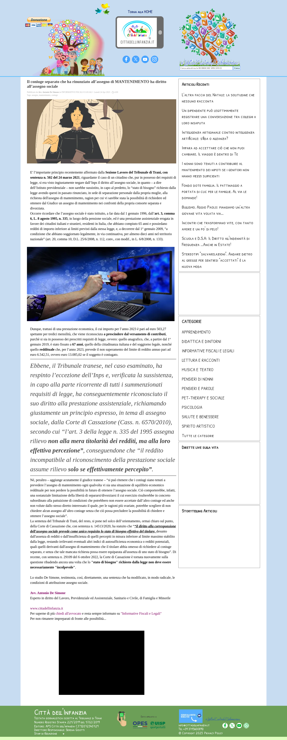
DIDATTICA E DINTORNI (201, 341)
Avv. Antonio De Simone (47, 593)
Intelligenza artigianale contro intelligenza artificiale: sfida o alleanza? (218, 135)
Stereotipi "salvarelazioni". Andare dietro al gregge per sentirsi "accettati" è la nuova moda (217, 260)
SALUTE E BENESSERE (200, 417)
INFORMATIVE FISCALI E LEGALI (208, 351)
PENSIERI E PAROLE (198, 388)
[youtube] (145, 59)
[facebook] (126, 59)
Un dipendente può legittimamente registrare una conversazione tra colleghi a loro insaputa (219, 116)
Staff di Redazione (45, 733)
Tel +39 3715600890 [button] (191, 729)
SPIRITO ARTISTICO (198, 426)
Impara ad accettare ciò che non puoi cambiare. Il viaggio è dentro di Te (213, 151)
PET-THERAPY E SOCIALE (203, 398)
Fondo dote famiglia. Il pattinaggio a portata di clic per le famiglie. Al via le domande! (214, 191)
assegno (35, 95)
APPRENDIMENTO (196, 332)
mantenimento (44, 95)
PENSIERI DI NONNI (197, 379)
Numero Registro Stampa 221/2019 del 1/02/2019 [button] (67, 722)
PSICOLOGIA (192, 407)
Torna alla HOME (140, 11)
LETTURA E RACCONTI (201, 360)
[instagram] (154, 59)
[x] (135, 59)
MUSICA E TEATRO (197, 369)
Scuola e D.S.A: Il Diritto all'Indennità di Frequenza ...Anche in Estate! (215, 241)
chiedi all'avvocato (68, 613)
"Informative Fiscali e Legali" (141, 613)
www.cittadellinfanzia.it (46, 608)
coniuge (55, 95)
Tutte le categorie (198, 435)
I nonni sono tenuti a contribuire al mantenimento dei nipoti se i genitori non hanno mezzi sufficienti (215, 169)
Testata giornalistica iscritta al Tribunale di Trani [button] (68, 718)
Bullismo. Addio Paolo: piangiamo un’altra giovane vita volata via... (216, 210)
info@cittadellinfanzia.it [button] (194, 725)
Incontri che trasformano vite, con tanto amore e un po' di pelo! (217, 225)
